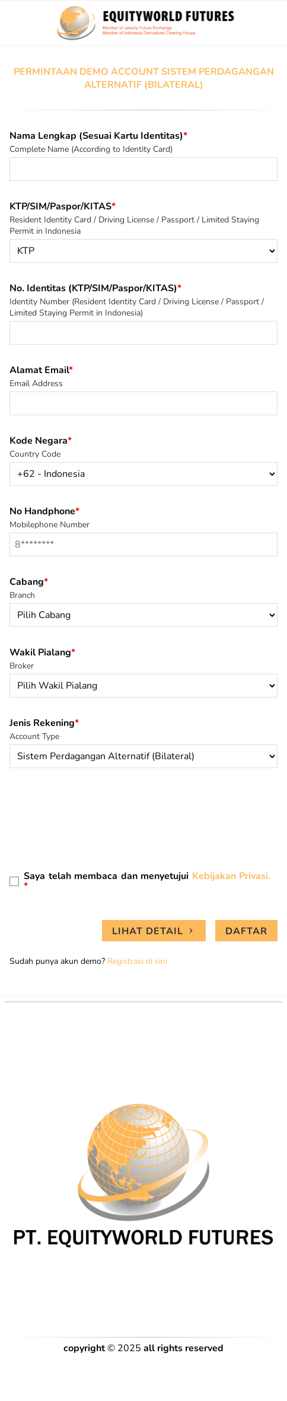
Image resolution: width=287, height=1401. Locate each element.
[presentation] (99, 817)
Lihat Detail (154, 931)
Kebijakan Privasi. (231, 876)
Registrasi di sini (137, 961)
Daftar (246, 931)
